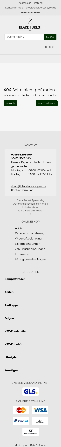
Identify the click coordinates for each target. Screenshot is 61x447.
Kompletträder (15, 279)
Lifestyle (10, 357)
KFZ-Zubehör (14, 344)
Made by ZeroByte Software (30, 445)
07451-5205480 (30, 12)
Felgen (9, 318)
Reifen (9, 292)
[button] (14, 7)
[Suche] (50, 37)
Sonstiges (11, 370)
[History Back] (10, 103)
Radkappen (12, 305)
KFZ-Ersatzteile (15, 331)
